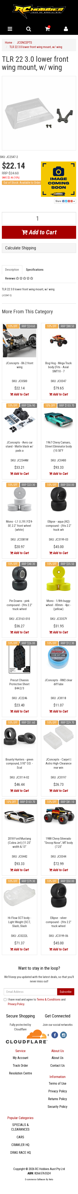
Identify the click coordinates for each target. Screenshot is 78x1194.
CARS (20, 1137)
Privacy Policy (16, 1004)
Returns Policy (57, 1099)
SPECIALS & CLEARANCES (20, 1127)
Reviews (19, 278)
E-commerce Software (35, 1179)
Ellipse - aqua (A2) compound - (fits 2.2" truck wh (58, 526)
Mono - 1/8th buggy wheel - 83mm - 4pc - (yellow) (58, 605)
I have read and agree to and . (35, 1002)
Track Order (20, 1066)
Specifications (34, 270)
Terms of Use (57, 1083)
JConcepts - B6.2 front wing (19, 365)
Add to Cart (39, 232)
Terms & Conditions (49, 999)
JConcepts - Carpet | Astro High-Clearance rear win (59, 763)
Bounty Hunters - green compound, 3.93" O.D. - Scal (19, 763)
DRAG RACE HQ (20, 1153)
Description (12, 270)
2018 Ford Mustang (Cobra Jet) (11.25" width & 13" (19, 843)
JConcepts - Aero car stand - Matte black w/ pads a (19, 446)
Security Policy (57, 1107)
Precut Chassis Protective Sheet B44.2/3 (19, 684)
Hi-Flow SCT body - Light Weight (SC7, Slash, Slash (19, 922)
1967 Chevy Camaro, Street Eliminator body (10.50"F (58, 446)
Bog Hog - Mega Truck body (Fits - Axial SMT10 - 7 (58, 367)
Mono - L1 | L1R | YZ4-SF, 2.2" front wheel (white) (19, 526)
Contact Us (57, 1066)
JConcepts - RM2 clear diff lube (58, 682)
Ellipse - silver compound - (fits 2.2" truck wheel (58, 922)
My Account (20, 1058)
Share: (65, 201)
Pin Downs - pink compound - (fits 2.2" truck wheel (19, 605)
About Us (57, 1058)
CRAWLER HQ (20, 1145)
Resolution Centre (20, 1073)
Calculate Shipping (20, 248)
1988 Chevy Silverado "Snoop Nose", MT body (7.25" (58, 843)
